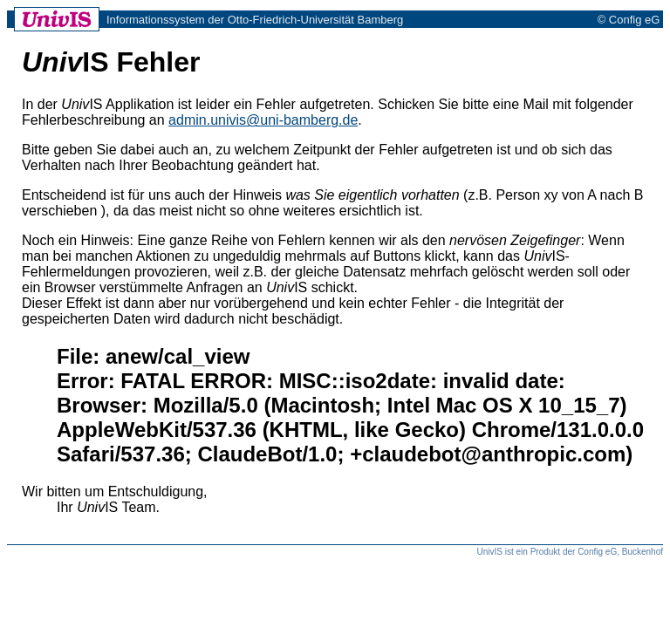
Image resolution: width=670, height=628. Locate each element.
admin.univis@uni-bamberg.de (263, 120)
